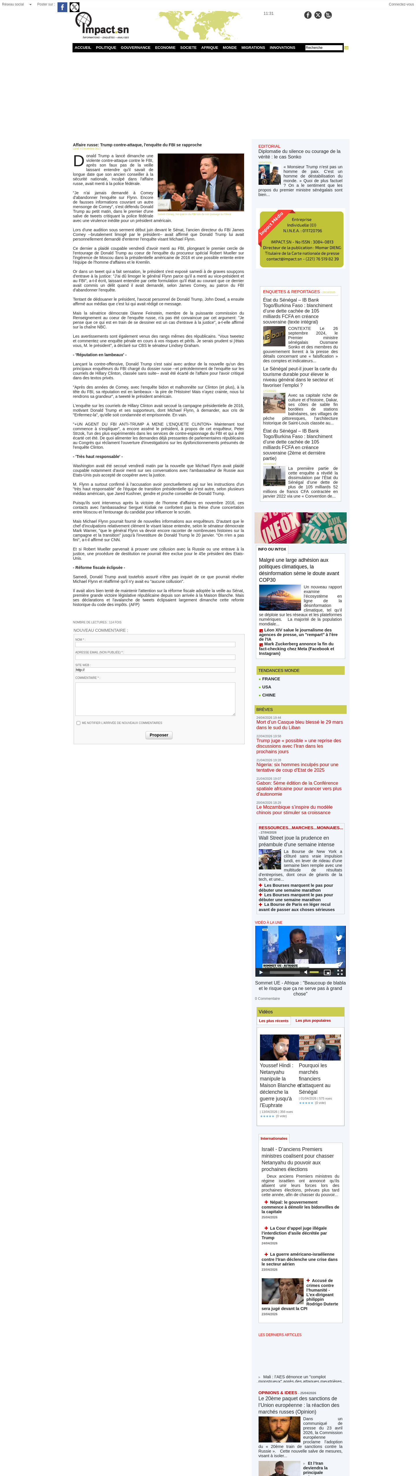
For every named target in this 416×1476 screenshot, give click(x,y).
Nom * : (80, 553)
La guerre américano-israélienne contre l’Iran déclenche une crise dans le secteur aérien (298, 1056)
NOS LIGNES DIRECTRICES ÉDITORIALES (294, 1417)
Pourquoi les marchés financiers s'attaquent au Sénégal (317, 886)
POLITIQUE (106, 47)
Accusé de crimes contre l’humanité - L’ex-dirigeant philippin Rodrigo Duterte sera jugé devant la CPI (322, 1089)
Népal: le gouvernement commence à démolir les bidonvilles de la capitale (296, 1014)
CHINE (267, 536)
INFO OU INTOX (273, 409)
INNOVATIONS (282, 47)
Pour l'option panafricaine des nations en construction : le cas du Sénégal (323, 1303)
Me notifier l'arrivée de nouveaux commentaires (122, 636)
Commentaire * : (87, 591)
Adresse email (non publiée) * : (99, 565)
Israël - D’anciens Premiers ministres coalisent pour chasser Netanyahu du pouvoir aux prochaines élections (296, 972)
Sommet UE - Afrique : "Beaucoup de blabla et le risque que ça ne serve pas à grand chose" (300, 801)
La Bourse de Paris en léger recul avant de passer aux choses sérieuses (296, 724)
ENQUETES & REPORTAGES (286, 194)
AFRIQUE (209, 47)
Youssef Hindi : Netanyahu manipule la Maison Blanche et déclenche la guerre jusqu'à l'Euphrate (280, 893)
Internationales (275, 947)
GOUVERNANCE (136, 47)
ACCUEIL (83, 47)
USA (265, 527)
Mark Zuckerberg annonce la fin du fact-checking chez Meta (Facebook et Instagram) (296, 491)
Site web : (83, 578)
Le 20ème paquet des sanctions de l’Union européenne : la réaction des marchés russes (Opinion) (295, 1200)
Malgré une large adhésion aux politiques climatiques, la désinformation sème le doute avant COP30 (299, 430)
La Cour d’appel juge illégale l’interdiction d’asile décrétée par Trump (300, 1034)
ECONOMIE (165, 47)
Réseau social (13, 4)
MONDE (230, 47)
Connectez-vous (401, 4)
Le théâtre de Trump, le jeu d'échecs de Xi (322, 1329)
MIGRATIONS (253, 47)
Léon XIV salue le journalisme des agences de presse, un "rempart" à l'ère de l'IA (299, 483)
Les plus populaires (316, 828)
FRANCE (269, 519)
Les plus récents (275, 828)
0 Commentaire (266, 806)
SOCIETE (188, 47)
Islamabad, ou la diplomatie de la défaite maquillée (296, 1359)
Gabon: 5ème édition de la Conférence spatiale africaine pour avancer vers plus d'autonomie (299, 615)
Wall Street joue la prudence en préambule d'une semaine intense (299, 665)
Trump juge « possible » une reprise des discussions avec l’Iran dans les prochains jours (299, 582)
